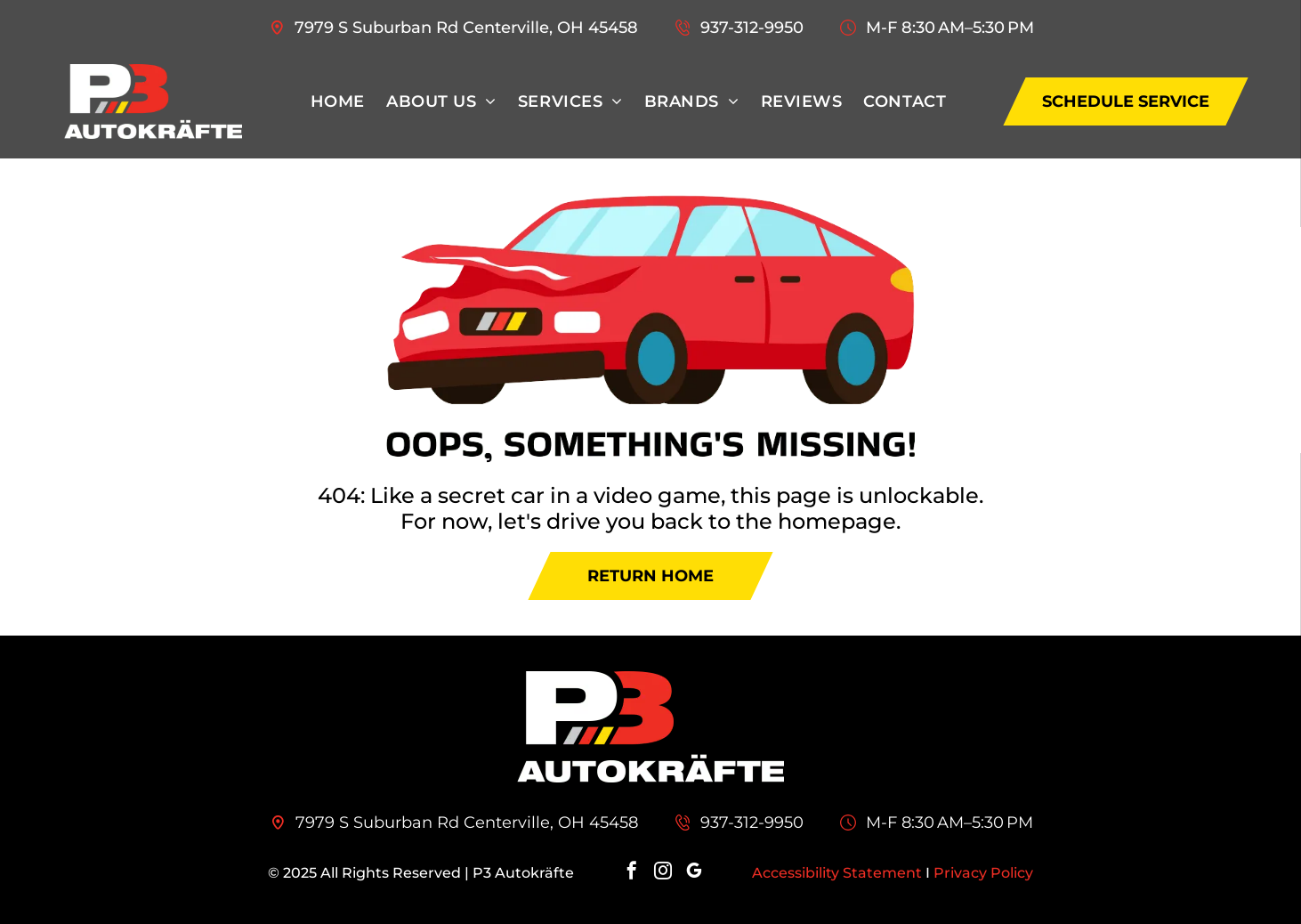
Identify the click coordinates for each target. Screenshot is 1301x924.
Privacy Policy (983, 872)
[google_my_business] (694, 872)
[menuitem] (338, 101)
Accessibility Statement (837, 872)
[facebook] (631, 872)
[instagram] (663, 872)
